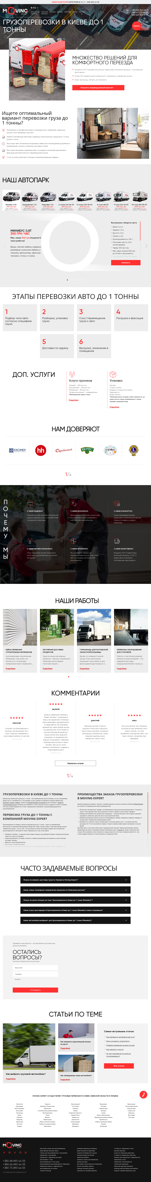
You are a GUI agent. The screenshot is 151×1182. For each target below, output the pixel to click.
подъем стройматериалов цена (125, 1162)
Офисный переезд (44, 13)
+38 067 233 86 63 (140, 12)
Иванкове (75, 1116)
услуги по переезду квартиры (124, 1144)
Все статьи (119, 1058)
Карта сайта (144, 1176)
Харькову (19, 1111)
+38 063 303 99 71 (140, 15)
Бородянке (19, 1098)
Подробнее (73, 392)
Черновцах (47, 1118)
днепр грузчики (82, 1153)
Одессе (47, 1096)
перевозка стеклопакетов (123, 1153)
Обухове (19, 1109)
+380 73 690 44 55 (14, 1159)
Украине (75, 1100)
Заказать (126, 258)
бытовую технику (8, 794)
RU (127, 11)
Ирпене (47, 1109)
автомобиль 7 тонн (46, 1151)
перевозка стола (120, 1151)
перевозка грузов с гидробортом (51, 1158)
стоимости (120, 821)
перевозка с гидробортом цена (50, 1149)
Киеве (75, 1102)
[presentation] (27, 973)
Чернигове (19, 1113)
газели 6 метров (45, 1162)
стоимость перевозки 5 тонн (123, 1140)
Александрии (75, 1113)
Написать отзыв (75, 755)
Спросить (136, 26)
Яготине (19, 1116)
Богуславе (19, 1102)
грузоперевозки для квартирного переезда (55, 1156)
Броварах (75, 1118)
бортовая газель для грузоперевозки (52, 1140)
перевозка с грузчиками (48, 1147)
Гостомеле (75, 1098)
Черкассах (75, 1109)
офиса (47, 838)
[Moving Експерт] (15, 11)
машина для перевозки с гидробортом (127, 1149)
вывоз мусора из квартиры (86, 1142)
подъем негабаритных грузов (87, 1144)
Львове (103, 1116)
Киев (34, 8)
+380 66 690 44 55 (14, 1156)
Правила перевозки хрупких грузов (120, 1037)
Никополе (19, 1096)
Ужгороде (19, 1104)
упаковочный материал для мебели (126, 1160)
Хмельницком (75, 1096)
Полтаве (131, 1109)
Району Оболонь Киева (47, 1113)
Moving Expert (138, 796)
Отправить (35, 982)
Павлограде (47, 1111)
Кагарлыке (103, 1118)
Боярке (19, 1118)
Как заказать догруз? (115, 1041)
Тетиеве (103, 1098)
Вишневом (103, 1096)
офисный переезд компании (123, 1158)
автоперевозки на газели (48, 1160)
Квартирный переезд (35, 13)
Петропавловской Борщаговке (131, 1099)
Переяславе (103, 1100)
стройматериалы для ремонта (37, 794)
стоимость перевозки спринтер (125, 1147)
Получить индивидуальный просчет (97, 87)
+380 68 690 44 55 (14, 1152)
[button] (67, 271)
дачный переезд (119, 1142)
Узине (47, 1107)
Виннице (131, 1104)
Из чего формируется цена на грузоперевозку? (118, 1046)
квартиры (41, 838)
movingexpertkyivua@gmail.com (14, 1164)
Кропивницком (47, 1104)
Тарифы (60, 12)
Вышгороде (131, 1096)
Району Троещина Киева (103, 1113)
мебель (17, 794)
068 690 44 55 (93, 2)
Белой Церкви (19, 1100)
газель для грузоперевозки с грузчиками (53, 1144)
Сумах (103, 1104)
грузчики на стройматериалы (87, 1162)
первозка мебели (83, 1149)
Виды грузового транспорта (118, 1033)
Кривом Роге (75, 1107)
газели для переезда (121, 1156)
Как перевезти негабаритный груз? (120, 1029)
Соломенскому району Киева (47, 1102)
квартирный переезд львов (49, 1142)
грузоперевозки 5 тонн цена (49, 1153)
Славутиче (131, 1102)
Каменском (47, 1100)
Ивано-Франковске (103, 1107)
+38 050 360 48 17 (140, 10)
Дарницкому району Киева (103, 1109)
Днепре (103, 1102)
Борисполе (75, 1111)
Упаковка (67, 12)
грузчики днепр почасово (85, 1147)
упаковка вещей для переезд (87, 1140)
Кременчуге (103, 1111)
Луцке (19, 1107)
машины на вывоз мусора (85, 1160)
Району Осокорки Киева (47, 1116)
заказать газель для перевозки (87, 1151)
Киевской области (75, 1104)
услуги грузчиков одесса (85, 1158)
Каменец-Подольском (47, 1098)
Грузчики (52, 12)
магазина (59, 838)
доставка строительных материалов (89, 1156)
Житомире (131, 1107)
